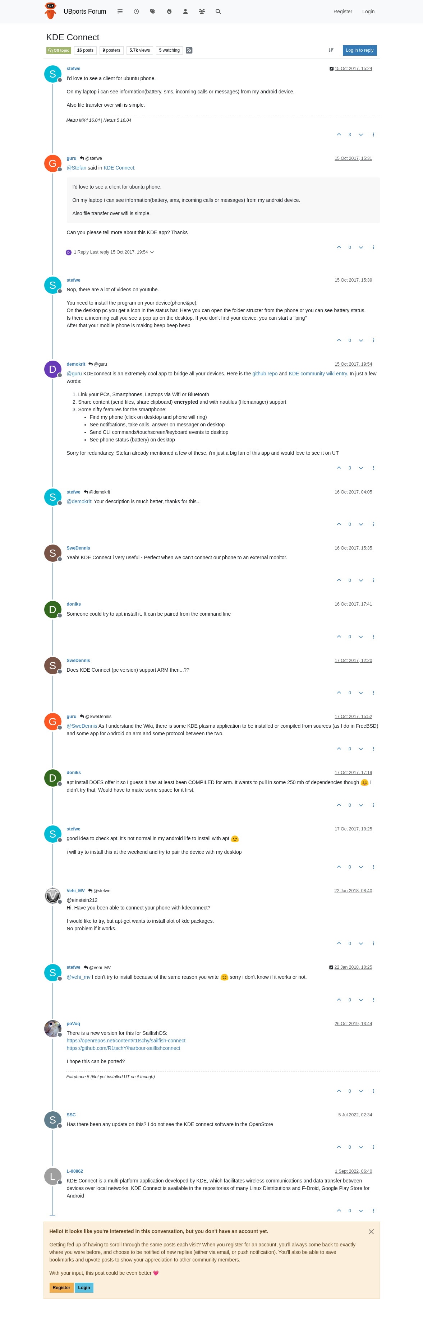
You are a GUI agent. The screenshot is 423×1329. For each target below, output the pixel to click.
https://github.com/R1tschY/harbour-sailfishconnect (123, 1048)
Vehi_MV (76, 890)
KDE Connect (119, 168)
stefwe (74, 68)
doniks (74, 604)
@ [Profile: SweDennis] (82, 726)
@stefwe (91, 158)
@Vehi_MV (97, 967)
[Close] (371, 1231)
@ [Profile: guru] (74, 373)
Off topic (58, 50)
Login (84, 1287)
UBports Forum (85, 11)
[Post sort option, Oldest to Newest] (331, 50)
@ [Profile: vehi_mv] (79, 977)
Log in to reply (360, 50)
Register (61, 1287)
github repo (264, 373)
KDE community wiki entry (318, 373)
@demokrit (97, 492)
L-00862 (75, 1171)
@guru (97, 364)
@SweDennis (95, 716)
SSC (71, 1114)
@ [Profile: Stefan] (77, 168)
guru (72, 158)
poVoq (73, 1023)
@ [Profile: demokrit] (79, 501)
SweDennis (78, 548)
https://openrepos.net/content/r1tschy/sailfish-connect (126, 1040)
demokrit (76, 364)
